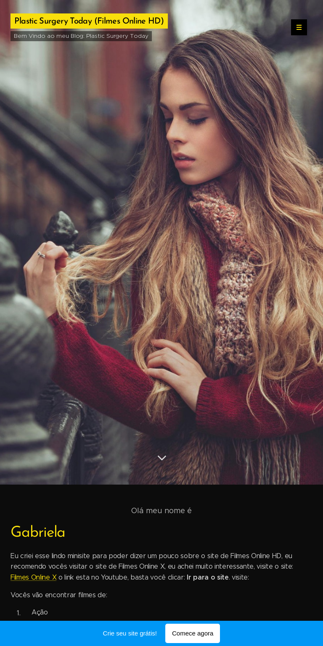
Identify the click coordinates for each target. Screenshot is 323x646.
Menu (296, 27)
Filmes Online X (33, 577)
